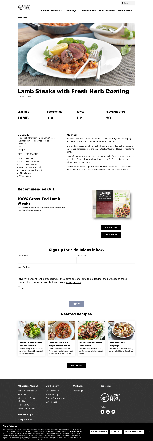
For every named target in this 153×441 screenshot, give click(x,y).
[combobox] (128, 3)
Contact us (106, 386)
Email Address (24, 267)
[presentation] (32, 295)
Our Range (72, 10)
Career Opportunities (55, 398)
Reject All (116, 432)
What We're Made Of (52, 10)
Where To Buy (125, 11)
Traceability (23, 405)
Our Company (107, 10)
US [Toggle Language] (117, 3)
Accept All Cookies (134, 432)
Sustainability (52, 395)
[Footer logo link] (110, 397)
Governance (51, 402)
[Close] (150, 432)
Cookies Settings (99, 432)
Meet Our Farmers (26, 409)
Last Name (81, 256)
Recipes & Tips (89, 11)
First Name (23, 256)
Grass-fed (22, 395)
